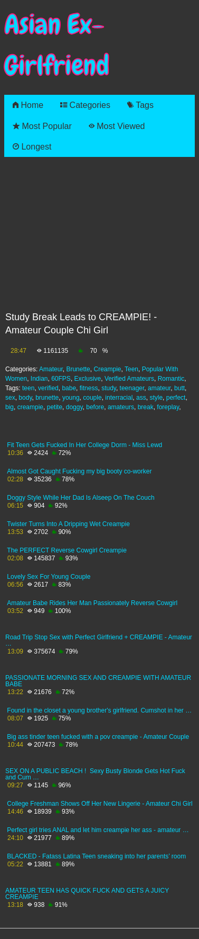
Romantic (171, 378)
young (71, 397)
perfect (176, 397)
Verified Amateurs (129, 378)
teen (28, 388)
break (146, 407)
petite (54, 407)
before (95, 407)
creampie (30, 407)
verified (48, 388)
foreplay (168, 407)
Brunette (78, 369)
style (156, 397)
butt (179, 388)
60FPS (61, 378)
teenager (132, 388)
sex (10, 397)
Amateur (51, 369)
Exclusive (87, 378)
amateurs (121, 407)
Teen (131, 369)
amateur (159, 388)
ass (141, 397)
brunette (47, 397)
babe (69, 388)
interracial (118, 397)
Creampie (107, 369)
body (25, 397)
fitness (89, 388)
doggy (74, 407)
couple (92, 397)
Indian (39, 378)
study (108, 388)
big (9, 407)
